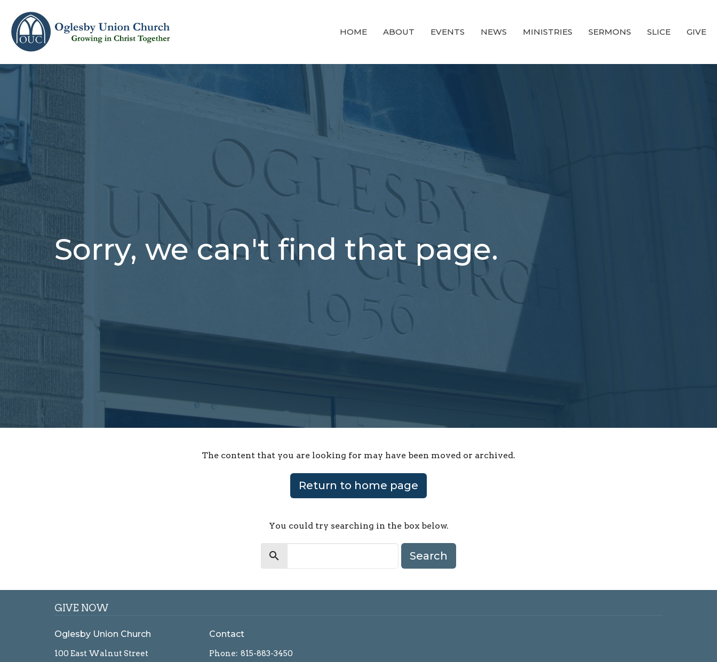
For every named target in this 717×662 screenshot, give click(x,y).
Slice (659, 32)
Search (429, 555)
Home (353, 32)
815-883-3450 (267, 653)
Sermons (609, 32)
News (494, 32)
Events (448, 32)
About (399, 32)
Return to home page (358, 485)
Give (696, 32)
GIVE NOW (81, 607)
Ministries (547, 32)
